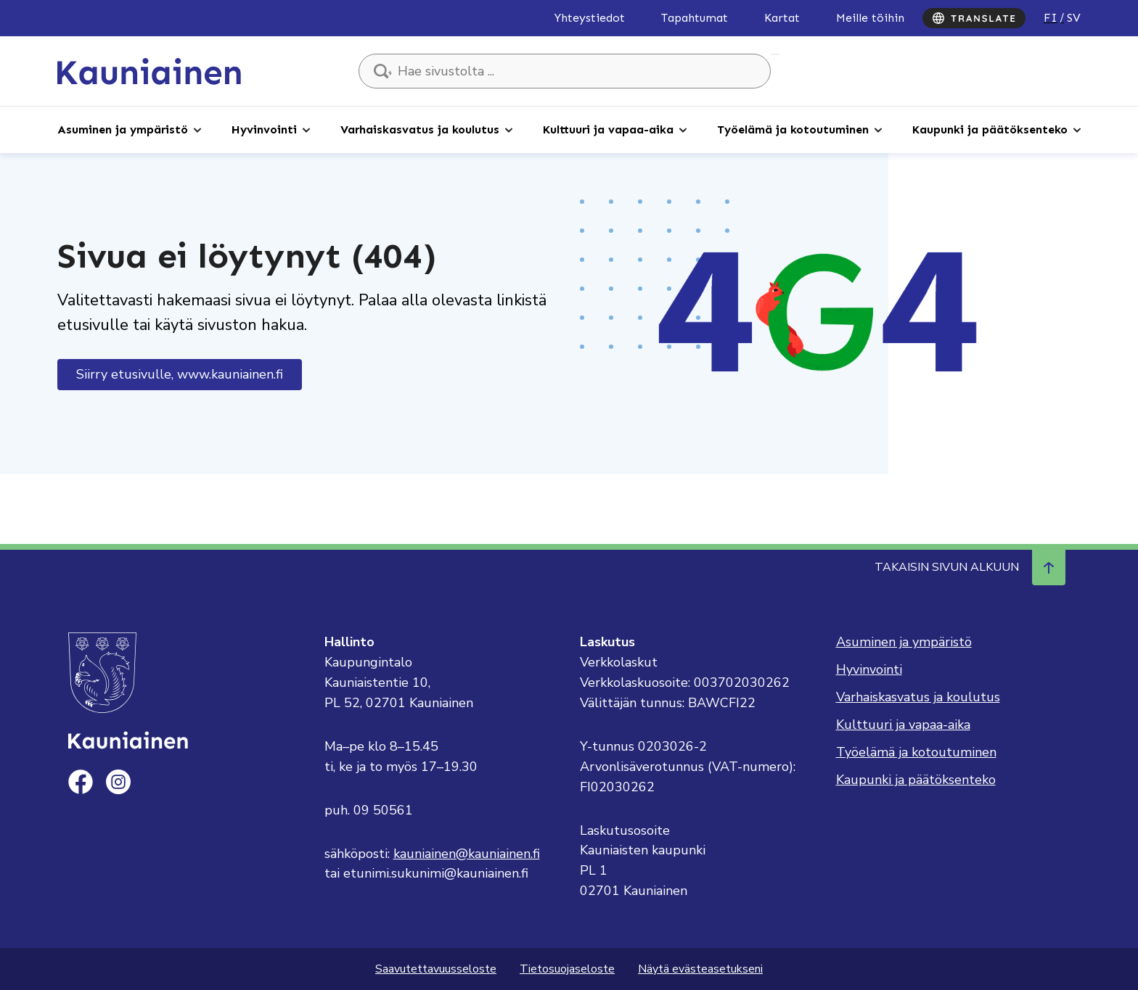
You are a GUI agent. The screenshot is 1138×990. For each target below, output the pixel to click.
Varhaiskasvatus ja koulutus (419, 129)
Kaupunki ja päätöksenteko (990, 129)
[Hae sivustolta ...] (565, 71)
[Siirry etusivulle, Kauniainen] (149, 70)
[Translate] (974, 18)
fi (1050, 18)
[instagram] (118, 782)
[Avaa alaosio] (197, 129)
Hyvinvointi (264, 129)
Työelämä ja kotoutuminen (793, 129)
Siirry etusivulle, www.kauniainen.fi (179, 374)
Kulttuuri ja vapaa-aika (608, 129)
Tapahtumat (694, 18)
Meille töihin (870, 18)
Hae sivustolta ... (775, 54)
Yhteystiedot (589, 18)
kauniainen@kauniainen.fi (466, 853)
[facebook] (80, 782)
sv (1074, 18)
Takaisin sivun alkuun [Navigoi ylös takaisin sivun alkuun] (970, 567)
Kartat (782, 18)
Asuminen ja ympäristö (122, 129)
